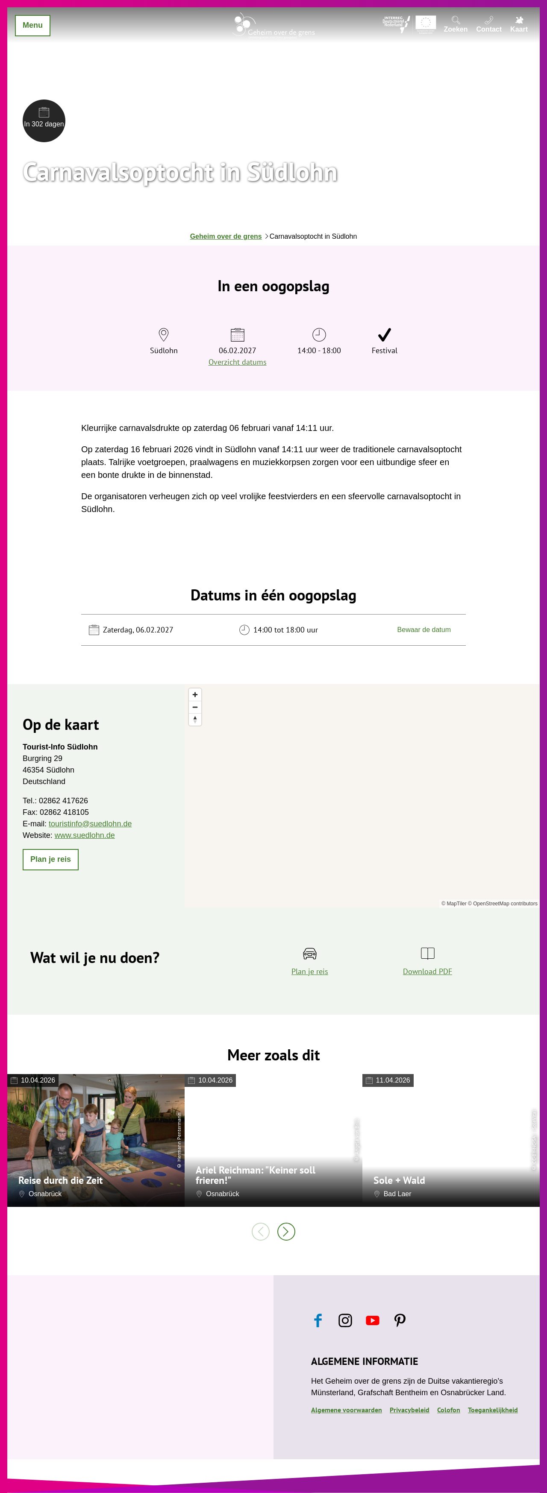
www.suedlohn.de (85, 835)
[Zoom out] (195, 707)
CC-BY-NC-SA (534, 1150)
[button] (51, 859)
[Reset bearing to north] (195, 719)
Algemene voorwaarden (346, 1409)
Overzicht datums (238, 362)
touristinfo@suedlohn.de (90, 824)
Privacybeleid (409, 1409)
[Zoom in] (195, 694)
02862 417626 (63, 800)
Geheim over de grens (226, 236)
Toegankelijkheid (493, 1409)
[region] (362, 796)
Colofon (448, 1409)
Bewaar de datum (424, 629)
